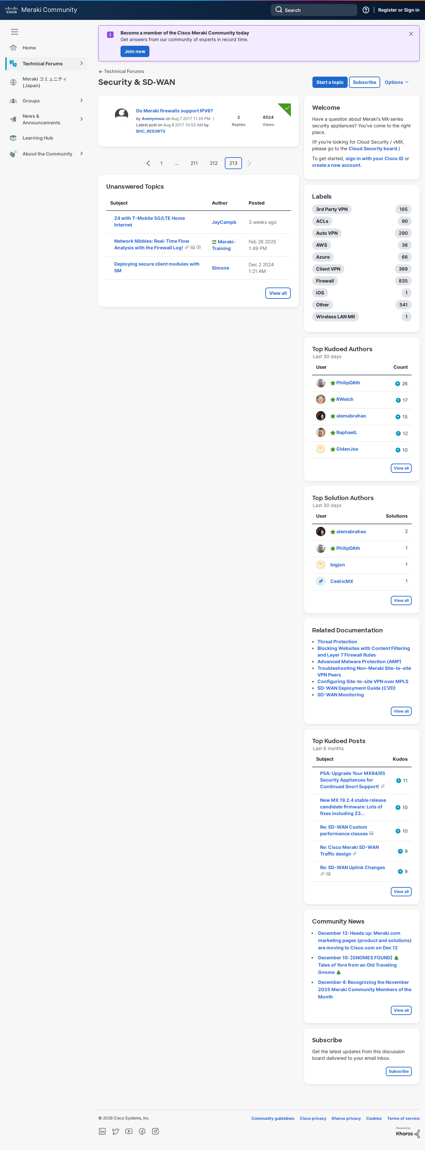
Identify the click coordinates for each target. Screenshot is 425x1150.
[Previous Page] (148, 163)
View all (278, 293)
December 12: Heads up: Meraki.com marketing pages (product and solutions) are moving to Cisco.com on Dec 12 (365, 940)
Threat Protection (337, 641)
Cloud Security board (373, 148)
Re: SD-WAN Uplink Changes (352, 867)
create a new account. (337, 165)
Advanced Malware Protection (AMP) (359, 661)
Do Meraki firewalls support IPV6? (174, 110)
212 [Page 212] (213, 163)
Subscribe (364, 82)
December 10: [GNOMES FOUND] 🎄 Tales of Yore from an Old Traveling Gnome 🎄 (358, 965)
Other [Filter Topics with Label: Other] (322, 304)
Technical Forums (121, 71)
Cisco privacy (313, 1118)
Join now (135, 51)
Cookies (374, 1118)
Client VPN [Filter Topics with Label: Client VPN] (328, 269)
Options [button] (394, 82)
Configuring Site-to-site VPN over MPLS (362, 681)
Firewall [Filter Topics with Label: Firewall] (325, 281)
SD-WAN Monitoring (340, 694)
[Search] (314, 10)
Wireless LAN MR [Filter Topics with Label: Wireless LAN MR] (335, 316)
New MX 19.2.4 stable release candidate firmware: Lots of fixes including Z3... (353, 806)
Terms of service (403, 1118)
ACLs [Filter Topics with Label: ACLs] (322, 221)
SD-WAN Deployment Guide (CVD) (356, 688)
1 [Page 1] (161, 163)
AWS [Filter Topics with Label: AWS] (321, 245)
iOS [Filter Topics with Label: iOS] (320, 292)
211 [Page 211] (194, 163)
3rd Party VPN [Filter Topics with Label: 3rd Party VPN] (332, 209)
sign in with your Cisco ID (374, 158)
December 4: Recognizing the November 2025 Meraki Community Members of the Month (364, 989)
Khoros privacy (346, 1118)
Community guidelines (273, 1118)
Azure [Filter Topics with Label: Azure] (323, 257)
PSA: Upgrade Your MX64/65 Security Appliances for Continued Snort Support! (352, 779)
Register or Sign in (399, 10)
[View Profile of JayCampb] (224, 222)
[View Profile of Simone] (220, 268)
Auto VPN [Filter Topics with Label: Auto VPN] (327, 233)
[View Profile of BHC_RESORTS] (150, 131)
